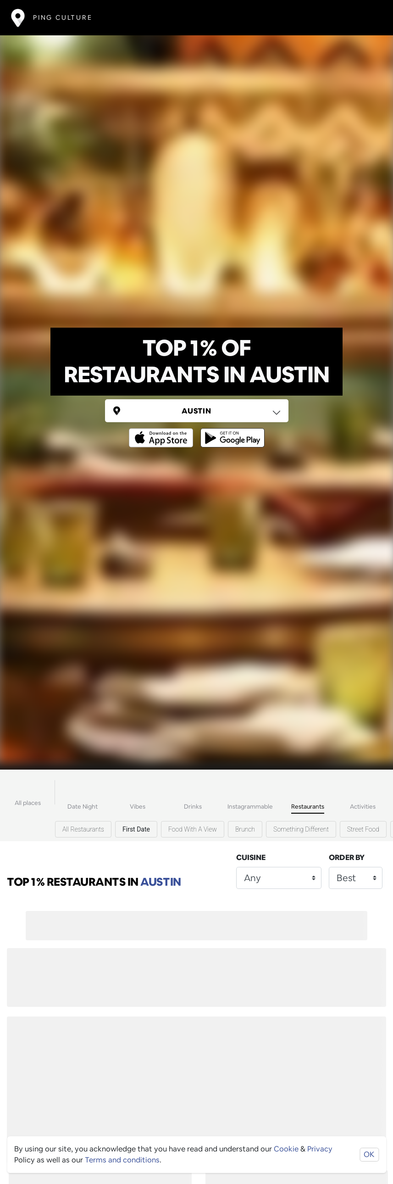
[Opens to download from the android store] (231, 431)
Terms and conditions (122, 1160)
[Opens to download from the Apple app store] (163, 431)
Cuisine (251, 857)
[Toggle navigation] (368, 17)
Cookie (286, 1149)
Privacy (319, 1149)
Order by (347, 857)
